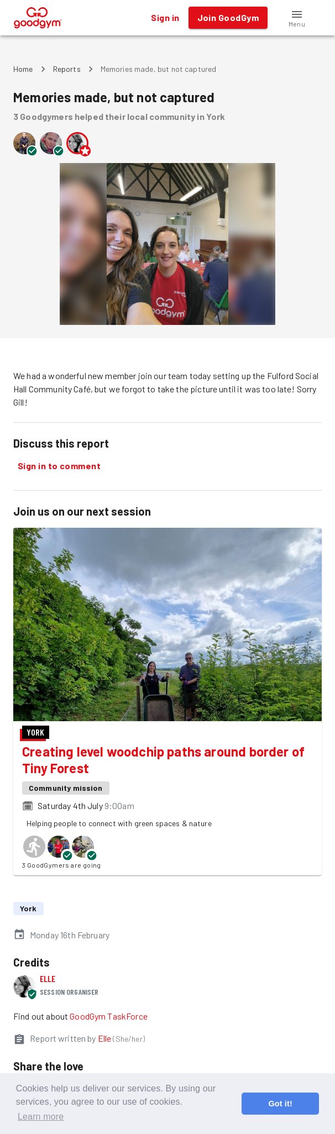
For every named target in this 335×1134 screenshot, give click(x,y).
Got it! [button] (280, 1103)
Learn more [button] (41, 1116)
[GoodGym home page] (37, 16)
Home (23, 69)
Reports (67, 69)
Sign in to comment (59, 466)
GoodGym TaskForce (109, 1016)
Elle (48, 978)
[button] (297, 17)
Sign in (165, 18)
